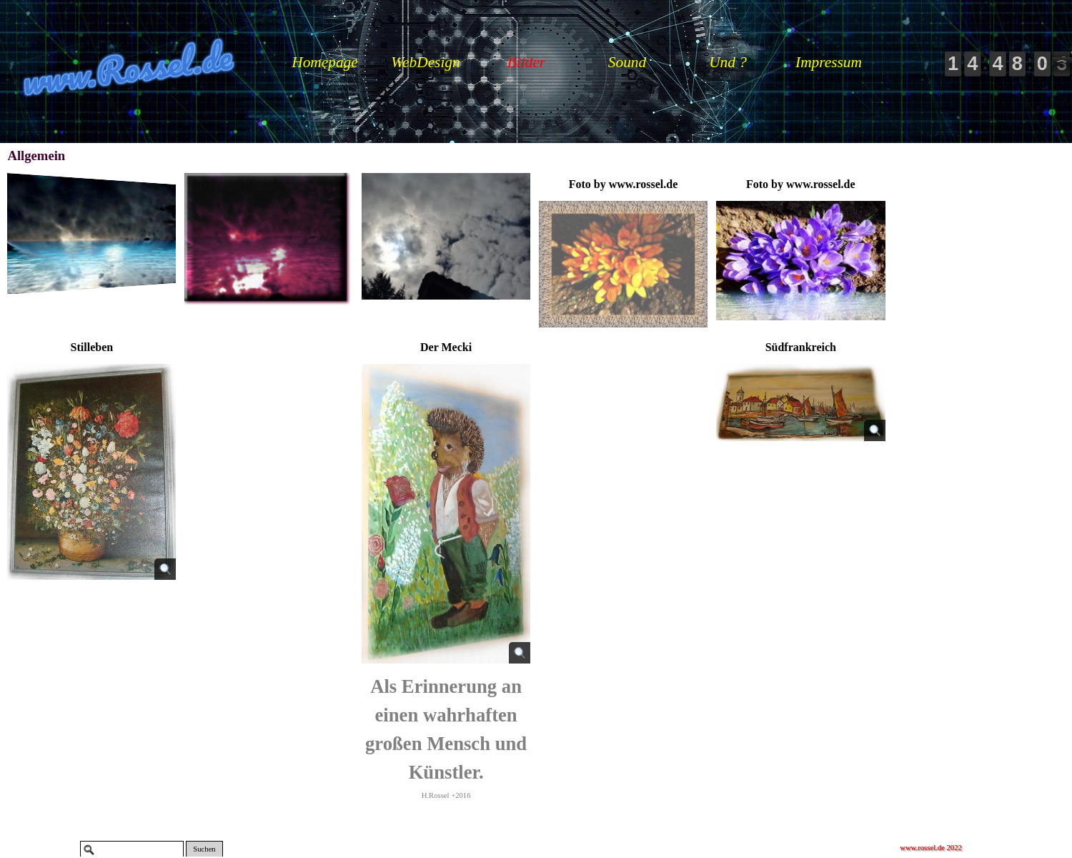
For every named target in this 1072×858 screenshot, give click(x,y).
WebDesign (425, 62)
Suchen (204, 849)
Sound (627, 62)
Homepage (324, 62)
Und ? (728, 62)
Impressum (828, 62)
